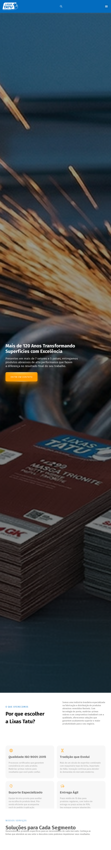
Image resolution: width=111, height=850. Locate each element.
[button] (106, 6)
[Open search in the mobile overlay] (61, 6)
